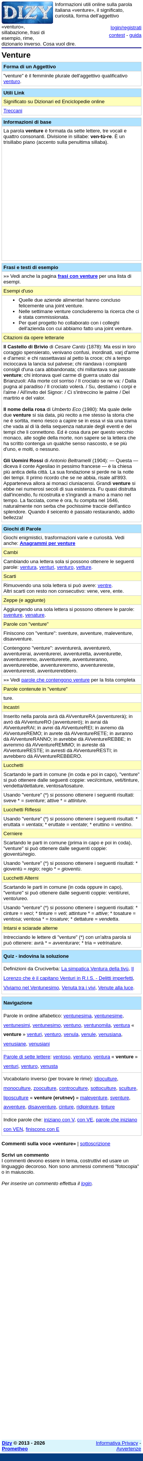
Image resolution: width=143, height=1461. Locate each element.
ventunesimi (16, 1025)
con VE (85, 1120)
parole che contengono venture (55, 680)
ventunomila (97, 1025)
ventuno (72, 1025)
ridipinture (87, 1107)
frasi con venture (78, 276)
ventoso (62, 1057)
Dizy (7, 1443)
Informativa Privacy (117, 1443)
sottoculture (103, 1088)
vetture (84, 567)
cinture (66, 1107)
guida (135, 35)
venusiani (39, 1044)
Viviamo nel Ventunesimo (31, 987)
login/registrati (126, 27)
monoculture (17, 1088)
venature (35, 615)
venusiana (109, 1034)
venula (71, 1034)
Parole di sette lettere (26, 1057)
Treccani (12, 110)
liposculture (16, 1097)
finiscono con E (42, 1129)
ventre (104, 585)
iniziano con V (59, 1120)
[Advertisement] (71, 1363)
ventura (28, 567)
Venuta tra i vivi (78, 987)
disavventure (42, 1107)
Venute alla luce (115, 987)
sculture (128, 1088)
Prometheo (15, 1449)
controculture (73, 1088)
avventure (14, 1107)
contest (117, 35)
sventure (12, 615)
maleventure (94, 1097)
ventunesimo (47, 1025)
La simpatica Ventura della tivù (95, 968)
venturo (11, 81)
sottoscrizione (95, 1143)
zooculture (45, 1088)
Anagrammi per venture (48, 543)
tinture (108, 1107)
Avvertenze (128, 1449)
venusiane (14, 1044)
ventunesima (78, 1016)
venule (88, 1034)
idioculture (105, 1079)
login (86, 1183)
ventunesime (109, 1016)
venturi (46, 567)
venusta (49, 1066)
